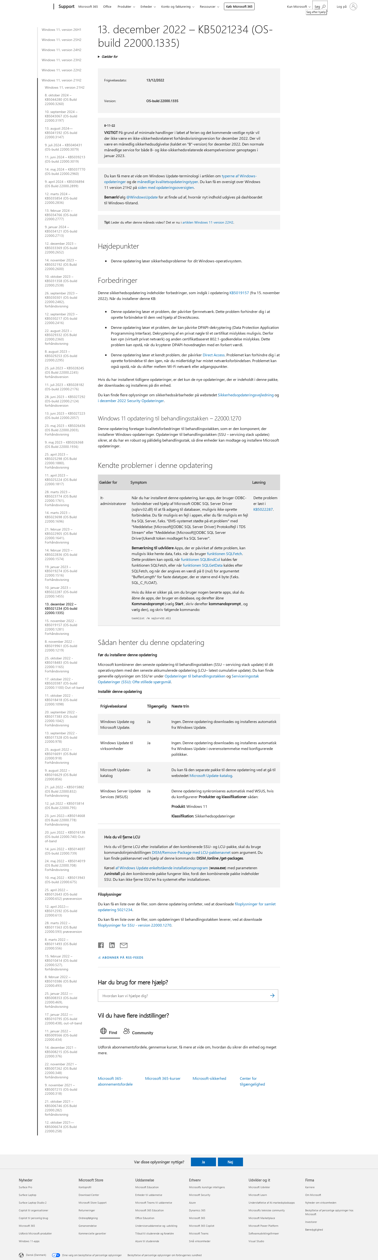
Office (107, 6)
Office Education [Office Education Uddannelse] (144, 1218)
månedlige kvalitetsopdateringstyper (167, 181)
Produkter (124, 6)
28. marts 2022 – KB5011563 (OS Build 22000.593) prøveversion (63, 927)
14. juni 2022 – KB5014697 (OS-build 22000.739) (65, 851)
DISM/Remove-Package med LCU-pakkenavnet (191, 852)
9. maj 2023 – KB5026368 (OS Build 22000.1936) (64, 444)
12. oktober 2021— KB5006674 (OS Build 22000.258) (61, 1126)
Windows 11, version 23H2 (61, 60)
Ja (203, 1162)
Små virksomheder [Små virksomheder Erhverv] (199, 1241)
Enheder (146, 6)
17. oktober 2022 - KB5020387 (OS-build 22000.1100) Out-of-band (64, 683)
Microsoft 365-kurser (163, 1078)
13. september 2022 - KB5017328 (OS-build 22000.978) (61, 737)
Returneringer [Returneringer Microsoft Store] (87, 1210)
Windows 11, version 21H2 (61, 80)
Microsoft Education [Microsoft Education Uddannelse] (147, 1187)
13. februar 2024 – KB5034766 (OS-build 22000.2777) (61, 214)
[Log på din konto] (346, 6)
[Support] (66, 6)
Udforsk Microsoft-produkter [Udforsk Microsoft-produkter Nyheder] (35, 1233)
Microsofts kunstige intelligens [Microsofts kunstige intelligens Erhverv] (207, 1187)
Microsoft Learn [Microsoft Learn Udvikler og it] (258, 1195)
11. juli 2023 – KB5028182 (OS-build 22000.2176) (64, 387)
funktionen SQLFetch (224, 553)
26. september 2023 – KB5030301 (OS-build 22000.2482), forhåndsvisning (61, 299)
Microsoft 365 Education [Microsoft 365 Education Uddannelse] (149, 1210)
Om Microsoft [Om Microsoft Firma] (313, 1195)
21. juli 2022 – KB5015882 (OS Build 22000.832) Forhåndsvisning (64, 791)
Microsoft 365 (88, 6)
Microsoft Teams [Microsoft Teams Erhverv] (199, 1233)
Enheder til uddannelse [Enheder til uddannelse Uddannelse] (148, 1195)
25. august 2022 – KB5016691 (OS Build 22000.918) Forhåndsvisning (61, 756)
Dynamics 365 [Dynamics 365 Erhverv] (197, 1210)
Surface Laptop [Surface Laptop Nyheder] (27, 1195)
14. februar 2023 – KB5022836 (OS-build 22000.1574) (61, 554)
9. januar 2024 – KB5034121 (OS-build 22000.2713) (61, 231)
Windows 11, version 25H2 (61, 40)
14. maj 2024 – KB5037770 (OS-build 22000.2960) (65, 171)
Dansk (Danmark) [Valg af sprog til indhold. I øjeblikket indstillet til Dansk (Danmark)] (36, 1255)
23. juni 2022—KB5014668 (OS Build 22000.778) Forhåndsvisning (65, 820)
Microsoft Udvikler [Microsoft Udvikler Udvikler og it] (259, 1187)
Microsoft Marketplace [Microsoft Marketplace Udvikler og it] (262, 1218)
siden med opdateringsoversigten (166, 187)
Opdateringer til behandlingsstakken (195, 675)
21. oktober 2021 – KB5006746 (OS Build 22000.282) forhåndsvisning (61, 1108)
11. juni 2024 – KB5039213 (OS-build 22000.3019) (65, 159)
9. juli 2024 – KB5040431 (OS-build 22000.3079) (63, 147)
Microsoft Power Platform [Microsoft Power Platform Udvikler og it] (263, 1225)
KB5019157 (239, 292)
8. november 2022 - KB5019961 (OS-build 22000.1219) (61, 645)
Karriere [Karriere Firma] (310, 1187)
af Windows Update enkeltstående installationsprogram (161, 867)
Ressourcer (208, 6)
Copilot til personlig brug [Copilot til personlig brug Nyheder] (33, 1218)
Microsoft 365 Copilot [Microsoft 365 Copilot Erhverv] (201, 1225)
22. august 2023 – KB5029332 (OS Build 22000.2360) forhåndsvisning (61, 337)
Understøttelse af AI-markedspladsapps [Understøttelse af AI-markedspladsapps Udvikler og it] (272, 1202)
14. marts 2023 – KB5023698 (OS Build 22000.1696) (61, 517)
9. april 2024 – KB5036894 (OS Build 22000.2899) (64, 183)
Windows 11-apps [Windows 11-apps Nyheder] (29, 1241)
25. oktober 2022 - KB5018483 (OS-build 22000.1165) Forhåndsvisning (61, 664)
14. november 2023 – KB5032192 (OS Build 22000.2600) (61, 264)
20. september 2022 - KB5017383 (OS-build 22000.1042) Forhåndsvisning (61, 718)
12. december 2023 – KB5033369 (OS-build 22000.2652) (61, 247)
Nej (230, 1162)
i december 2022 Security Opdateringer (131, 400)
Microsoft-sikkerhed (209, 1078)
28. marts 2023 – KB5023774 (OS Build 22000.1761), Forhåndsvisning (61, 498)
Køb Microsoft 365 (239, 6)
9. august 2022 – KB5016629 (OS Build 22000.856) (61, 774)
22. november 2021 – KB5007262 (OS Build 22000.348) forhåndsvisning (61, 1070)
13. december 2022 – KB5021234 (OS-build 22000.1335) (61, 608)
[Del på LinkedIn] (110, 944)
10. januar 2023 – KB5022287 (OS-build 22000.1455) (61, 591)
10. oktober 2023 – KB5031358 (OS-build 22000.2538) (61, 280)
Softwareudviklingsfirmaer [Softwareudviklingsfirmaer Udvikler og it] (264, 1233)
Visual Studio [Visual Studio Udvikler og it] (256, 1241)
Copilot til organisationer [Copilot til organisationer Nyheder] (33, 1210)
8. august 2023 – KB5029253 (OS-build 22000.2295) (61, 355)
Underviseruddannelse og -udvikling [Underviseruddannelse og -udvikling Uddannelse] (156, 1225)
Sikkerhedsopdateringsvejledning (246, 394)
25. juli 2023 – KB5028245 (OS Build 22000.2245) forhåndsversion (64, 372)
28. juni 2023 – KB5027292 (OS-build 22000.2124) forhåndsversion (65, 401)
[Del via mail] (121, 944)
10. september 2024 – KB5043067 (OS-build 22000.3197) (61, 116)
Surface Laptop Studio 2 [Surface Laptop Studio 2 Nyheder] (33, 1202)
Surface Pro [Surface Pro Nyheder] (25, 1187)
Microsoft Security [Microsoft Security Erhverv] (199, 1195)
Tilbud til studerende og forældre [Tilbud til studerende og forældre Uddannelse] (154, 1233)
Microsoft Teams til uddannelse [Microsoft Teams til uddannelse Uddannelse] (153, 1202)
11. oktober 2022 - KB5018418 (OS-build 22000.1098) (61, 699)
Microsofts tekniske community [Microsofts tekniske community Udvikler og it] (267, 1210)
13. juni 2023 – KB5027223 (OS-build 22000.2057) (65, 415)
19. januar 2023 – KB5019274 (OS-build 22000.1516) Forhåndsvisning (61, 573)
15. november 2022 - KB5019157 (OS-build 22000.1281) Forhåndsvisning (61, 627)
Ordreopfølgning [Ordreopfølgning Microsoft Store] (88, 1218)
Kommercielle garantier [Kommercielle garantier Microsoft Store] (92, 1233)
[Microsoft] (35, 6)
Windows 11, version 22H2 (61, 70)
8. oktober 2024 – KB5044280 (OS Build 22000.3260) (61, 99)
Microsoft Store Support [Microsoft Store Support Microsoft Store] (93, 1202)
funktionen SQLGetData (203, 565)
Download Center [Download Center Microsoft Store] (89, 1195)
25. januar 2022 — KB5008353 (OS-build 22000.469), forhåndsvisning (61, 1000)
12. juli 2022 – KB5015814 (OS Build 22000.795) (64, 805)
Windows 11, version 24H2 (61, 50)
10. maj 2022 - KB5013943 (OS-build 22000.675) (65, 879)
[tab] (110, 1032)
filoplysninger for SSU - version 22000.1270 (134, 925)
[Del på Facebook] (101, 944)
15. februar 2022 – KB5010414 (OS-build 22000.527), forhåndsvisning (61, 962)
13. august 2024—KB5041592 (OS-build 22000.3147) (61, 132)
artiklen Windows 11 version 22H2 (207, 222)
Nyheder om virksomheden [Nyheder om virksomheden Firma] (320, 1202)
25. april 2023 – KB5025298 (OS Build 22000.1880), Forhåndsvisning (61, 461)
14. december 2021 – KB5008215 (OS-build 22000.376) (61, 1051)
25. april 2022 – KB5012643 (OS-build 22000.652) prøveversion (63, 894)
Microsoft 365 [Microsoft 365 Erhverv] (197, 1218)
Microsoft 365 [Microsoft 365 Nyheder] (27, 1225)
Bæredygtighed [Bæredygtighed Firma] (314, 1229)
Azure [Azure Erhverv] (192, 1202)
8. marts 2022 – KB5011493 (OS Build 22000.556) (61, 943)
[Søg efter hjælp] (320, 6)
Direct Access (214, 354)
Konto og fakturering (176, 6)
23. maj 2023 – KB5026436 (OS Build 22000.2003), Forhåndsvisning (65, 430)
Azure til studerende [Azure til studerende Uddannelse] (147, 1241)
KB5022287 (263, 509)
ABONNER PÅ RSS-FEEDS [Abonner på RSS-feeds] (122, 957)
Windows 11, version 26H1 (61, 29)
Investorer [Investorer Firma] (311, 1222)
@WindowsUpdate (142, 196)
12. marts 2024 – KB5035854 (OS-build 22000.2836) (61, 198)
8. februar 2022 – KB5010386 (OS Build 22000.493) (61, 981)
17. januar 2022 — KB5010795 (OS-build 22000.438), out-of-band (63, 1018)
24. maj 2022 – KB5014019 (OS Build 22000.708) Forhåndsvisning (65, 865)
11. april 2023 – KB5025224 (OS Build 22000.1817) (61, 479)
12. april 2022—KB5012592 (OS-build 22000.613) (61, 910)
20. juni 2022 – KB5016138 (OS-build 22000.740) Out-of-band (65, 836)
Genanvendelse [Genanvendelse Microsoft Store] (88, 1225)
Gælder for (109, 56)
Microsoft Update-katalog (210, 775)
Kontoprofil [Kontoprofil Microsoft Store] (85, 1187)
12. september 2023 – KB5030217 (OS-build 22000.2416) (61, 318)
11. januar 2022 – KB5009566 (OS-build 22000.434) (61, 1035)
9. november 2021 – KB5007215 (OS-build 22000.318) (61, 1089)
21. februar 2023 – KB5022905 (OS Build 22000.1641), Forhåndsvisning (61, 535)
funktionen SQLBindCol (200, 559)
